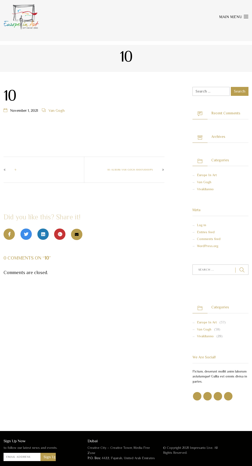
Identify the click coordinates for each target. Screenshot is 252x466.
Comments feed (208, 239)
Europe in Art (207, 175)
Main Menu (233, 16)
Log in (201, 225)
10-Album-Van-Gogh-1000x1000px (130, 169)
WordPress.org (207, 246)
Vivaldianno (205, 189)
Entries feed (206, 232)
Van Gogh (56, 111)
